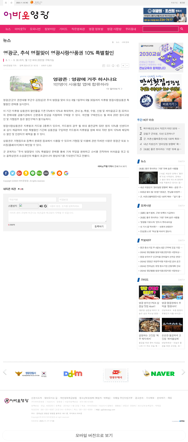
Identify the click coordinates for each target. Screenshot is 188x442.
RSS (170, 398)
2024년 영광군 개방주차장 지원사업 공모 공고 (160, 261)
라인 (32, 173)
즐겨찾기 (11, 3)
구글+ (19, 173)
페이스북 (6, 173)
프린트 (113, 65)
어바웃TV (20, 29)
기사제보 (150, 398)
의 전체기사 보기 (112, 166)
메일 (108, 65)
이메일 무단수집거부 (122, 398)
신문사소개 (36, 398)
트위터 (12, 173)
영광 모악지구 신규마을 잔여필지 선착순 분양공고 (161, 256)
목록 (103, 65)
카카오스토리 (26, 173)
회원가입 (174, 2)
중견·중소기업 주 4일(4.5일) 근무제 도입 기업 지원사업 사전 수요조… (161, 247)
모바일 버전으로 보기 (94, 435)
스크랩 (117, 65)
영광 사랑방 (114, 29)
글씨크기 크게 (123, 66)
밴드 (46, 173)
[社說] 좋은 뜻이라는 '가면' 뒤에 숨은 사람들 (162, 149)
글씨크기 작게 (127, 66)
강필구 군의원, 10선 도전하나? (159, 133)
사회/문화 (125, 42)
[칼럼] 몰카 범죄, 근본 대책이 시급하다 (157, 212)
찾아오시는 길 (51, 398)
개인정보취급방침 (68, 398)
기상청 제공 (37, 4)
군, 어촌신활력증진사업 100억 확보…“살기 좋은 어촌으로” (162, 138)
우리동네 (130, 29)
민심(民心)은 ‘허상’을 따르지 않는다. (156, 231)
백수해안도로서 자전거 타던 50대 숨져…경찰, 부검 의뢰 (162, 128)
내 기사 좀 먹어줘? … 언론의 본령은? (156, 226)
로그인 (182, 2)
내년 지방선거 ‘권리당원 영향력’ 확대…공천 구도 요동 (162, 144)
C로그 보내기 (59, 173)
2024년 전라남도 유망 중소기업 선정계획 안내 (160, 266)
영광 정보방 (96, 29)
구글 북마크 (66, 173)
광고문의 (139, 398)
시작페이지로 (6, 3)
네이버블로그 (39, 173)
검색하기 (174, 29)
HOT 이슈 (145, 120)
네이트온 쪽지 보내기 (52, 173)
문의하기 (161, 398)
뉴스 (8, 29)
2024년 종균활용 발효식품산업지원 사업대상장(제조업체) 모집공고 (161, 252)
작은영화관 (78, 29)
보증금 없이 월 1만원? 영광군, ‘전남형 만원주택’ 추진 (161, 191)
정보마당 (49, 29)
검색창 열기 (182, 28)
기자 (9, 65)
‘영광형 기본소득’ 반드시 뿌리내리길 (156, 222)
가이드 (63, 29)
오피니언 (35, 29)
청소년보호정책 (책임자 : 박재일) (94, 398)
